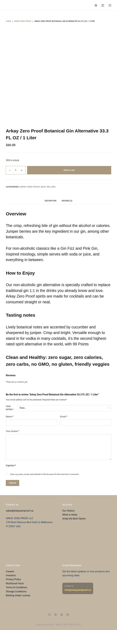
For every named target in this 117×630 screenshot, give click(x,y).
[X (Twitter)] (55, 614)
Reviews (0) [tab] (67, 201)
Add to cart (69, 170)
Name (9, 417)
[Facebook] (49, 614)
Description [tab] (50, 201)
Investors (11, 575)
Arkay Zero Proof (30, 187)
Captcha (11, 465)
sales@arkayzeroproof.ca (19, 510)
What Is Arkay (69, 514)
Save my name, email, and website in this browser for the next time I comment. (44, 474)
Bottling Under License (18, 595)
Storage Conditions (16, 591)
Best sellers (48, 187)
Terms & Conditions (16, 587)
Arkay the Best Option (74, 518)
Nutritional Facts (15, 583)
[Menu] (109, 5)
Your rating (9, 408)
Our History (68, 510)
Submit (12, 482)
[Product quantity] (16, 170)
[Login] (96, 5)
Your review (12, 431)
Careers (10, 571)
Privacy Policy (13, 579)
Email (63, 417)
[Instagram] (61, 614)
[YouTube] (68, 614)
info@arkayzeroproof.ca (78, 590)
